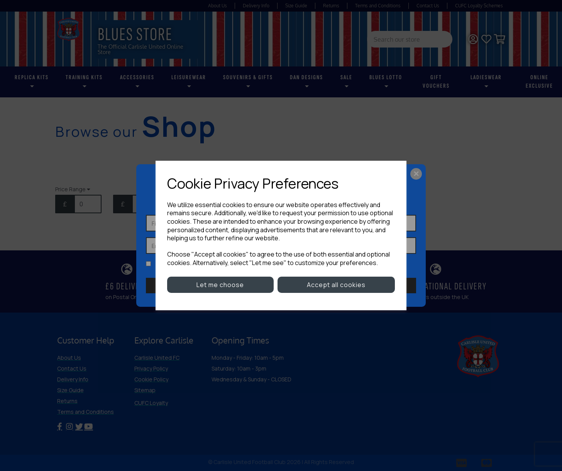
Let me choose (220, 285)
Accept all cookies (336, 285)
